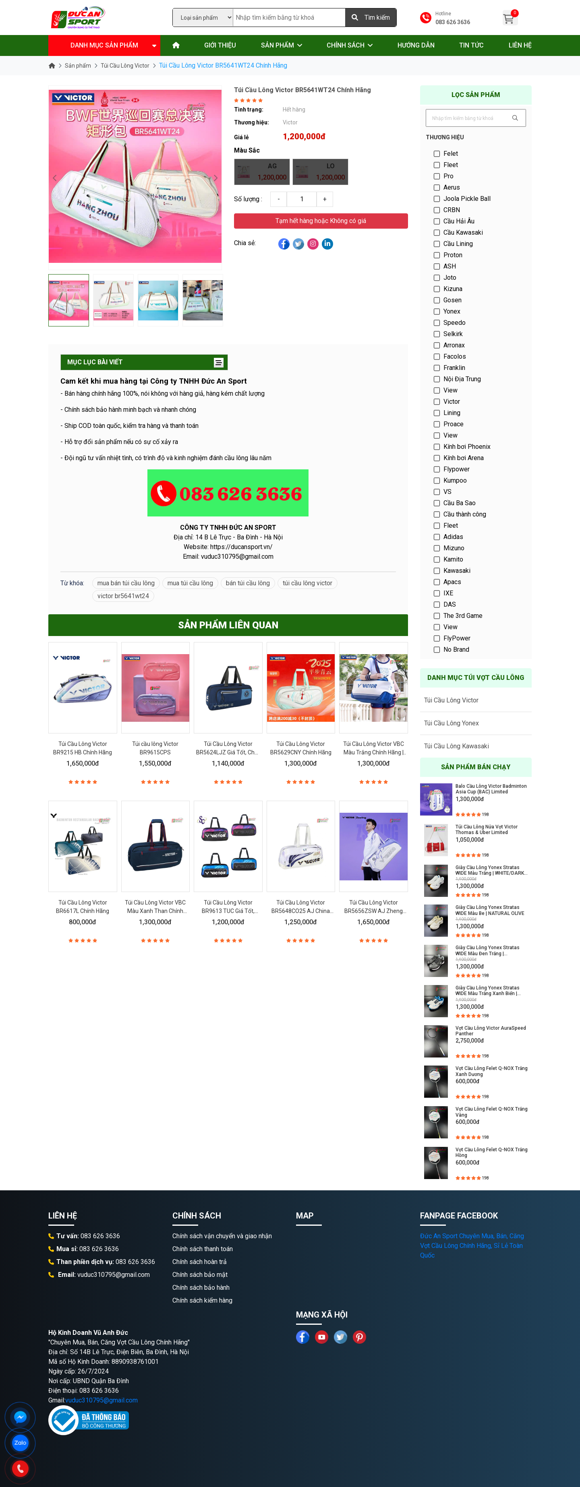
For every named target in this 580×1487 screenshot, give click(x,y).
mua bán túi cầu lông (126, 583)
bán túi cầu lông (248, 583)
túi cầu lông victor (307, 583)
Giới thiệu (220, 45)
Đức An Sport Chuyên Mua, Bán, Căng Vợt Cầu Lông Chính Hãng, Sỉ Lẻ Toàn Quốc (472, 1245)
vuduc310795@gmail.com (101, 1400)
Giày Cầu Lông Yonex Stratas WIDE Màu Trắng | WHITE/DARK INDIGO (490, 870)
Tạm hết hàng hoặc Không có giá (321, 221)
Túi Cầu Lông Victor (125, 65)
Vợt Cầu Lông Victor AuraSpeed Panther (491, 1031)
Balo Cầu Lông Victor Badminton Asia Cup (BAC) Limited (491, 789)
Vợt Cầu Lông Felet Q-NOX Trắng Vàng (492, 1111)
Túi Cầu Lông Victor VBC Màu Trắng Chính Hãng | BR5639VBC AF (373, 752)
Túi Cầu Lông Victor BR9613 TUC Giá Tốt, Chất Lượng (228, 911)
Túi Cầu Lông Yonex (451, 723)
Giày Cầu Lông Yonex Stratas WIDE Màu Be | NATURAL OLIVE (490, 910)
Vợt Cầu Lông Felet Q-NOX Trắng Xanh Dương (492, 1071)
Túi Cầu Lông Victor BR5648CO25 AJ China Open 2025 (300, 911)
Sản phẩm (277, 45)
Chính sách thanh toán (202, 1249)
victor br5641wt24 (123, 596)
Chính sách (346, 45)
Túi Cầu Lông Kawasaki (456, 746)
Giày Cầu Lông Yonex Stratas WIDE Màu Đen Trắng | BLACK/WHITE (488, 950)
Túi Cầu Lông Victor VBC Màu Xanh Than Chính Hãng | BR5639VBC (155, 911)
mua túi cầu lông (190, 583)
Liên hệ (520, 45)
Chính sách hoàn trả (199, 1262)
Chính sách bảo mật (200, 1274)
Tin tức (471, 45)
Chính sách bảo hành (201, 1287)
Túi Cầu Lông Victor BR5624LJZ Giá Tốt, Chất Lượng (228, 752)
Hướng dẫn (416, 45)
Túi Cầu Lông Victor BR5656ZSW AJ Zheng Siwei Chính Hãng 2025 (373, 911)
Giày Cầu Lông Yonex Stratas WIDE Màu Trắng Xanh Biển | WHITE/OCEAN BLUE (488, 991)
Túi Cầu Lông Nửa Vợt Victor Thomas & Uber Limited (487, 829)
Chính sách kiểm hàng (202, 1300)
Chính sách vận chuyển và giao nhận (222, 1236)
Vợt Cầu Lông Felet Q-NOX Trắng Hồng (492, 1152)
